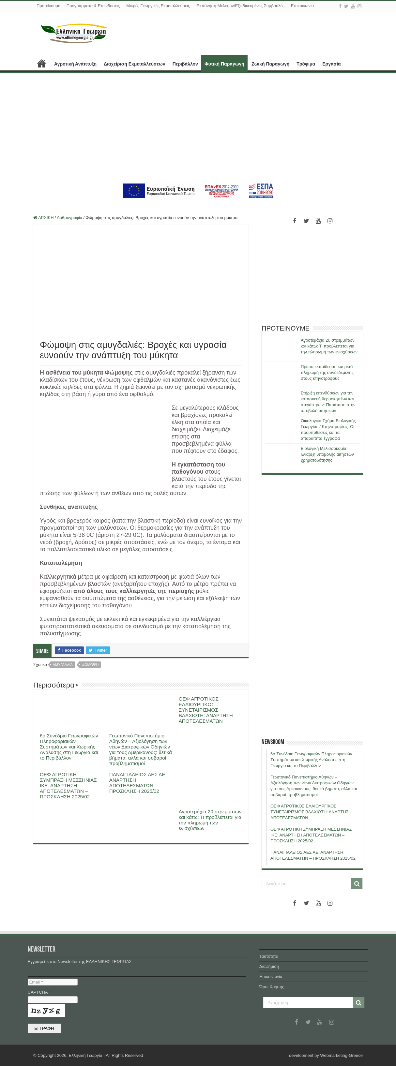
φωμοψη (90, 665)
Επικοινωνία (302, 5)
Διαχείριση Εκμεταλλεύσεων (134, 64)
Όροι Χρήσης (271, 986)
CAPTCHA (39, 992)
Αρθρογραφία (69, 217)
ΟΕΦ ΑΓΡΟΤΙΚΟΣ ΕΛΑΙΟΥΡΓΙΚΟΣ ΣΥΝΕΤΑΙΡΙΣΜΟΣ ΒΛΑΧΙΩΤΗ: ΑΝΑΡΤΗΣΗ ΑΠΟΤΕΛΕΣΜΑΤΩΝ (206, 710)
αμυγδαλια (63, 665)
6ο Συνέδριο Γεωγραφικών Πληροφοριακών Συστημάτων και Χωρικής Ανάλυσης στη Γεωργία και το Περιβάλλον (69, 747)
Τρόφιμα (306, 64)
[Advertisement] (198, 127)
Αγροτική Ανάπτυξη (75, 64)
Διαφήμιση (269, 966)
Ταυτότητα (268, 956)
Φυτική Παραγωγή (224, 64)
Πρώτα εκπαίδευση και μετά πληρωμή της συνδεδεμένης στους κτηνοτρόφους (327, 372)
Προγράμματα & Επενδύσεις (93, 5)
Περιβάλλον (185, 64)
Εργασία (331, 64)
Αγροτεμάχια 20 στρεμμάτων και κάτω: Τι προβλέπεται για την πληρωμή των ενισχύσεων (210, 820)
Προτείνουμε (48, 5)
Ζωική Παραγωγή (270, 64)
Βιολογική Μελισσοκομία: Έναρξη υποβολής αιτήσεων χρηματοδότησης (327, 454)
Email (36, 982)
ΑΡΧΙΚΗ (41, 63)
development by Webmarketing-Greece (326, 1055)
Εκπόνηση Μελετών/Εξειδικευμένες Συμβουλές (240, 5)
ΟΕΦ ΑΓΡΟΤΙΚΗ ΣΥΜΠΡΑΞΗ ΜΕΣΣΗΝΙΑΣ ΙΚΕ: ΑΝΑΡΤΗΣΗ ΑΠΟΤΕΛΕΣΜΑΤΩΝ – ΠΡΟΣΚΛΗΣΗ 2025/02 (68, 785)
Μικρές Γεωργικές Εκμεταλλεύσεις (158, 5)
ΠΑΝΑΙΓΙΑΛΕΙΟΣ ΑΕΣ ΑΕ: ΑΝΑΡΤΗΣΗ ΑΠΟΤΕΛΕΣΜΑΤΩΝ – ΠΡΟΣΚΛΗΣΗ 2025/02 (138, 783)
